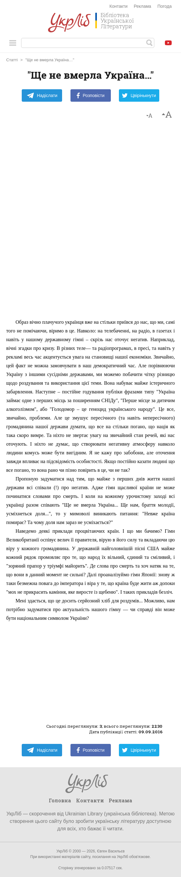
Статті (12, 60)
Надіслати (42, 95)
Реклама (142, 6)
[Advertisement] (90, 221)
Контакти (119, 6)
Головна (60, 800)
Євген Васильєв (110, 851)
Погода (164, 6)
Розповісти (91, 95)
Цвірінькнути (139, 95)
